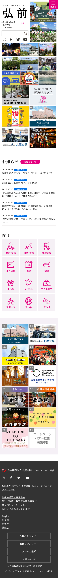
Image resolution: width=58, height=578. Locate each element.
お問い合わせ (29, 559)
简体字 (5, 523)
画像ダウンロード (29, 543)
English (6, 516)
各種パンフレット (29, 535)
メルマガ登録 (29, 551)
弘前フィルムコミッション (16, 508)
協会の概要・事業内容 (13, 497)
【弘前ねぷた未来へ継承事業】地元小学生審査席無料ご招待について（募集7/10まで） (28, 194)
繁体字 (5, 527)
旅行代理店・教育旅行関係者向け (19, 501)
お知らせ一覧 (30, 161)
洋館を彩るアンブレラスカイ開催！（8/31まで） (28, 173)
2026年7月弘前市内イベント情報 (19, 183)
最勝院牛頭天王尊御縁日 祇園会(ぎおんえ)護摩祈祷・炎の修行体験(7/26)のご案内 (27, 207)
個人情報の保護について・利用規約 (24, 565)
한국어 (5, 520)
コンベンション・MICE (14, 504)
